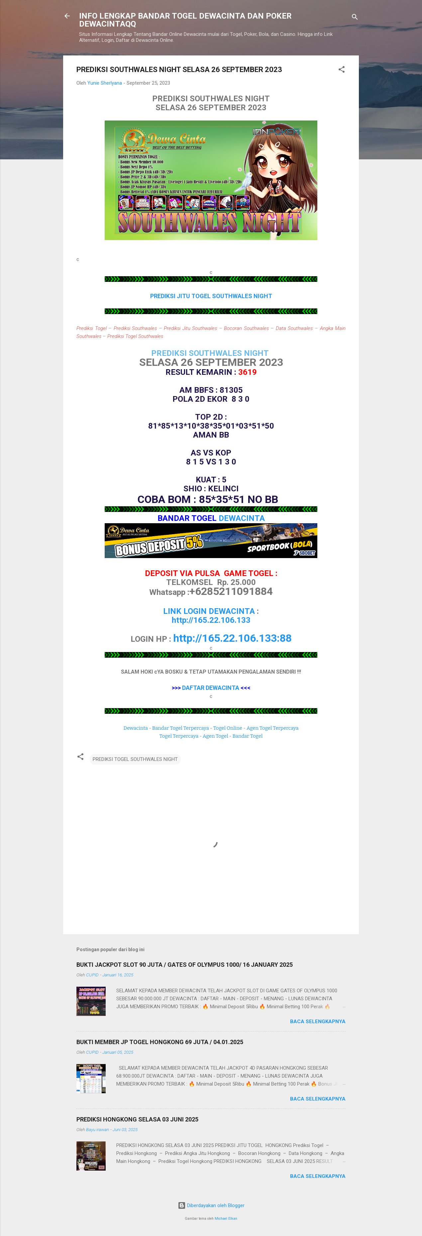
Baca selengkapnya (318, 1022)
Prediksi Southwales (135, 328)
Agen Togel (215, 736)
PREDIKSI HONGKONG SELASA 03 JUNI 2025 (137, 1119)
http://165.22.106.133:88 (232, 638)
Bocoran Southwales (246, 328)
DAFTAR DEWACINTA (210, 687)
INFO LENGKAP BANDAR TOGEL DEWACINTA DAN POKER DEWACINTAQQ (185, 20)
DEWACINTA (242, 518)
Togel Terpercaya (178, 736)
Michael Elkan (226, 1218)
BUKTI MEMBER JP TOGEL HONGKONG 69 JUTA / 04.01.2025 (159, 1041)
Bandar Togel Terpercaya (180, 728)
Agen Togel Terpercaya (273, 728)
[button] (342, 70)
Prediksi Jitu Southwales (190, 328)
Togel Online (227, 728)
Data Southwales (294, 328)
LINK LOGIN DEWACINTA (209, 611)
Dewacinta (136, 728)
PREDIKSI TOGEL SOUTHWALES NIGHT (135, 759)
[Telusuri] (355, 18)
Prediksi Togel (91, 328)
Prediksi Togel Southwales (135, 336)
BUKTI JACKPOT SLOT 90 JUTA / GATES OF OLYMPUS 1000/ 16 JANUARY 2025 (184, 964)
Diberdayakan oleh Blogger (211, 1205)
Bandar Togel (247, 736)
